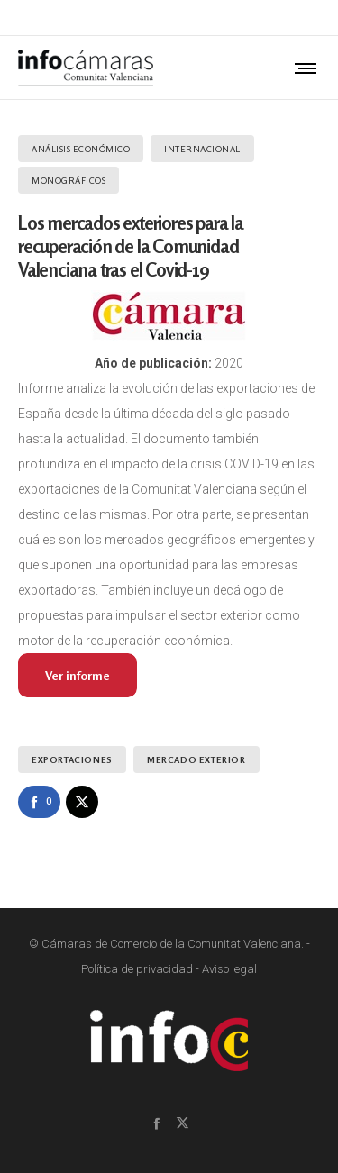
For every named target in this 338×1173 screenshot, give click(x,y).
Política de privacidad (137, 969)
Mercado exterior (196, 759)
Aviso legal (229, 969)
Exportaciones (72, 759)
